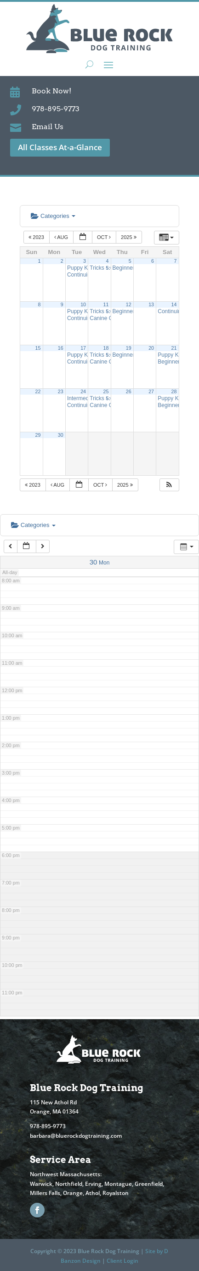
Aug (61, 237)
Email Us (47, 126)
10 (83, 304)
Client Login (122, 1261)
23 (60, 391)
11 (105, 304)
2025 (129, 237)
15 (38, 348)
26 (128, 391)
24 (83, 391)
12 (128, 304)
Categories (53, 215)
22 (38, 391)
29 (38, 435)
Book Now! (51, 91)
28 (174, 391)
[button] (169, 485)
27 (151, 391)
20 (151, 348)
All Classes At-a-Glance (60, 147)
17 (83, 348)
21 (174, 348)
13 (151, 304)
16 (60, 348)
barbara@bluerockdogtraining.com (76, 1136)
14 (174, 304)
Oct (104, 237)
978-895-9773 (56, 108)
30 (60, 435)
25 (105, 391)
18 (105, 348)
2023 (36, 237)
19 (128, 348)
